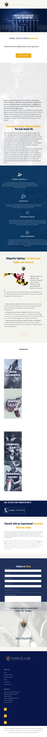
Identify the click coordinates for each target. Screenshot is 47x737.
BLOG (5, 679)
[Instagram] (5, 715)
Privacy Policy (6, 728)
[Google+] (5, 722)
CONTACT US (7, 682)
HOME (5, 672)
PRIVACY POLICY (8, 684)
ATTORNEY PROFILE (8, 677)
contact (15, 541)
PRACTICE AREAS (8, 674)
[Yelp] (5, 709)
